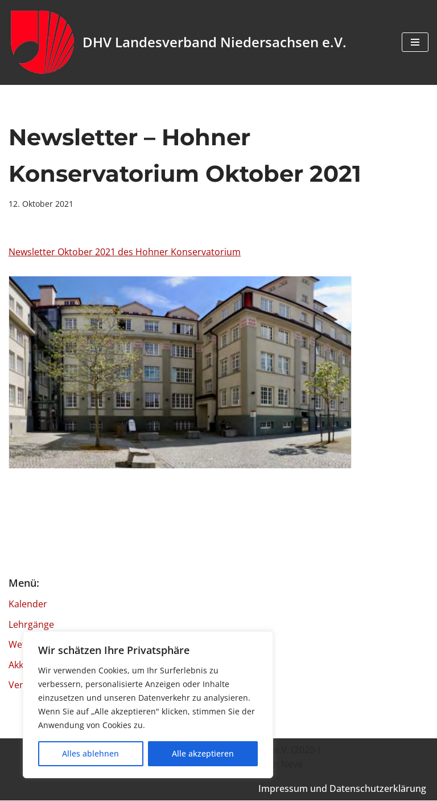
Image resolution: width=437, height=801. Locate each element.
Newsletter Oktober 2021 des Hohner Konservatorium (125, 252)
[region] (148, 704)
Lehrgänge (31, 624)
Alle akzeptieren (203, 753)
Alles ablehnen (90, 753)
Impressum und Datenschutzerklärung (342, 789)
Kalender (28, 604)
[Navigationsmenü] (415, 42)
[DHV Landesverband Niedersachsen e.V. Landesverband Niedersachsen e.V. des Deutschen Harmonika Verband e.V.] (178, 42)
